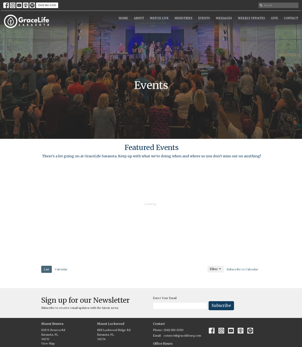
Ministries (183, 18)
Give (274, 18)
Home (123, 18)
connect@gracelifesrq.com (182, 335)
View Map (48, 343)
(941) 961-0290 (47, 5)
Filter (215, 269)
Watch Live (159, 18)
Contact (291, 18)
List (46, 269)
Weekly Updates (251, 18)
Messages (224, 18)
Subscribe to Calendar (242, 269)
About (139, 18)
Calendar (61, 269)
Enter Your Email (165, 298)
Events (204, 18)
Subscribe (221, 305)
